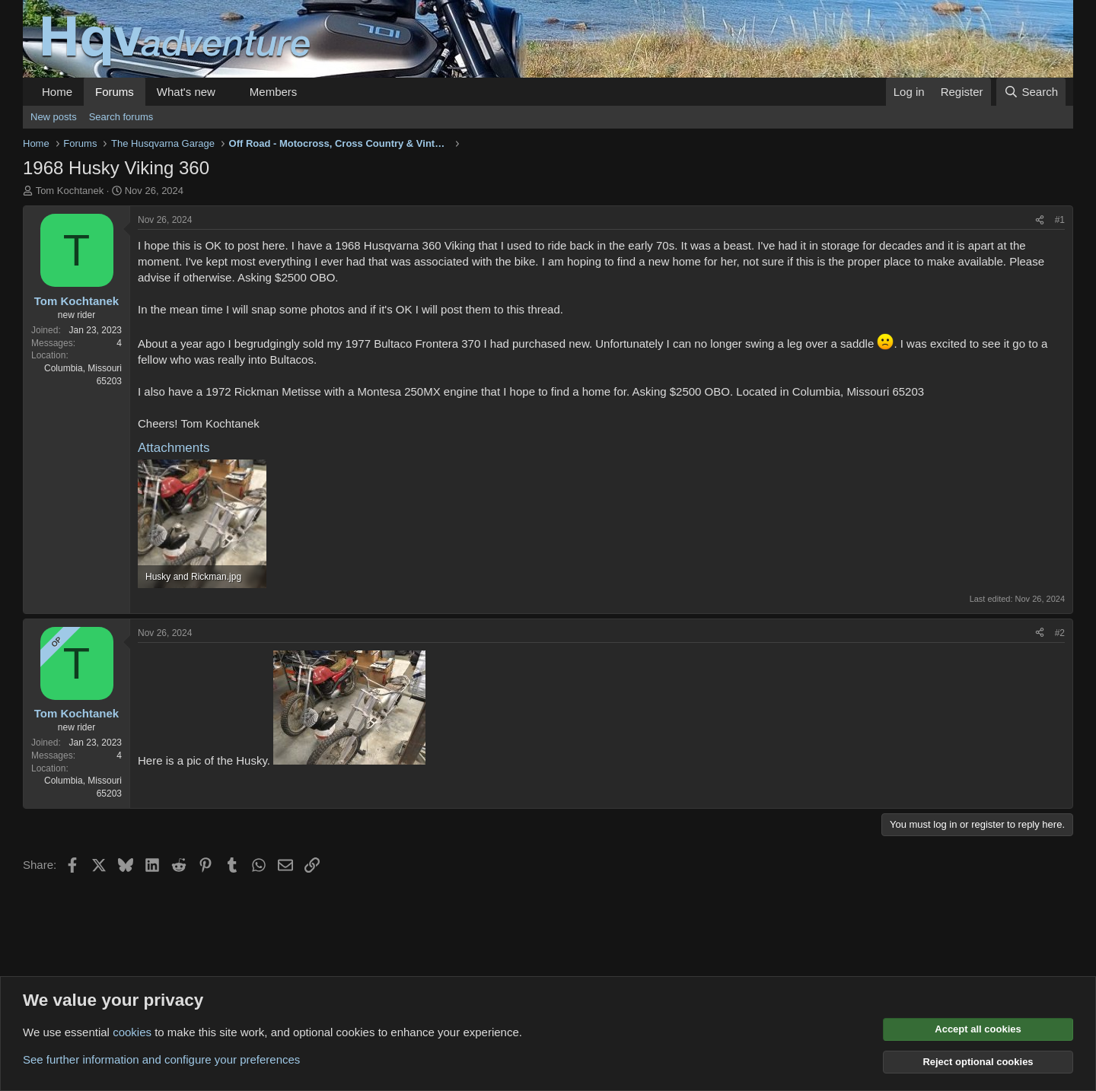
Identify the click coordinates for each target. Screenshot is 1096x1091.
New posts (53, 116)
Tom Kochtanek (70, 190)
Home (57, 91)
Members (274, 91)
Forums (114, 91)
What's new (186, 91)
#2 (1060, 633)
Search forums (121, 116)
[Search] (1031, 92)
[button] (227, 92)
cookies (132, 1032)
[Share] (1040, 220)
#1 (1060, 220)
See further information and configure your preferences (161, 1059)
